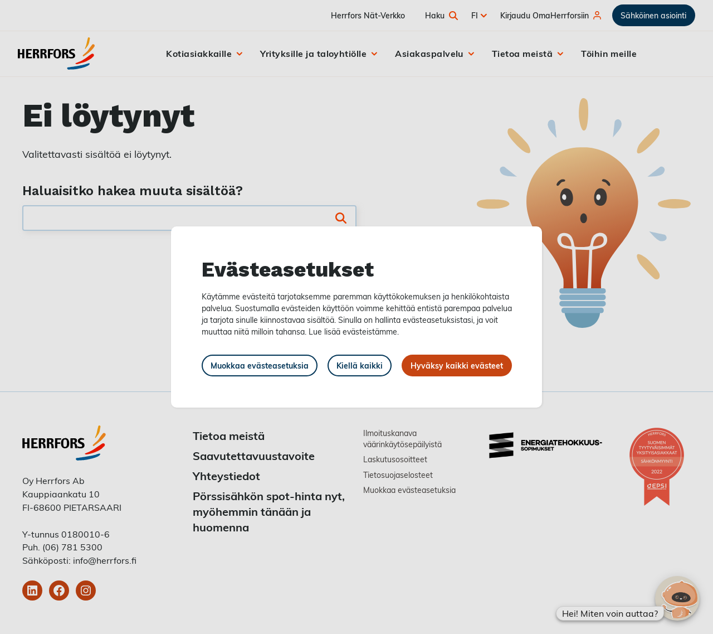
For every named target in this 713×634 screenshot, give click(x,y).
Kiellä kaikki (359, 365)
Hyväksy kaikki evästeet (457, 365)
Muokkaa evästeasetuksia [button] (260, 365)
